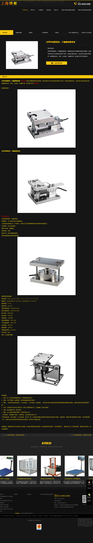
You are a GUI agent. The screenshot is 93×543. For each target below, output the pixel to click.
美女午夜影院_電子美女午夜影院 (6, 510)
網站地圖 (76, 515)
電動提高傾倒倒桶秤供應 (48, 478)
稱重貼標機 (18, 32)
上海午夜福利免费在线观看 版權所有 (7, 515)
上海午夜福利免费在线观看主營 (22, 515)
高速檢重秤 (51, 515)
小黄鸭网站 (84, 523)
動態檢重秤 (34, 515)
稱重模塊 (4, 32)
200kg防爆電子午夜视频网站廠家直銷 (73, 478)
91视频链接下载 (87, 526)
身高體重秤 (44, 32)
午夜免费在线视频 (86, 519)
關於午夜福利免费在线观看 (47, 494)
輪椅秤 (56, 32)
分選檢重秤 (46, 515)
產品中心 (2, 494)
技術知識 (29, 494)
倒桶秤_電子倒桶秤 (4, 507)
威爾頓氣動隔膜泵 (28, 513)
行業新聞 (16, 494)
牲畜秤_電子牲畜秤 (86, 32)
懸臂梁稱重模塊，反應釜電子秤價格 (82, 435)
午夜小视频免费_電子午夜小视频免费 (73, 33)
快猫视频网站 (82, 524)
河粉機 (22, 513)
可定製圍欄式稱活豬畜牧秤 (24, 478)
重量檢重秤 (40, 515)
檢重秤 (30, 32)
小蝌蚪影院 (82, 521)
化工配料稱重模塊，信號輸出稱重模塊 (15, 435)
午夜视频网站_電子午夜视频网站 (6, 497)
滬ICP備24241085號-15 (68, 515)
